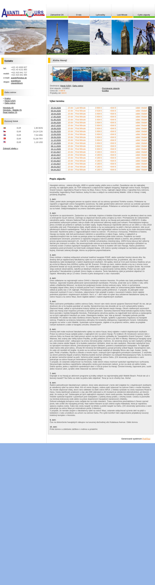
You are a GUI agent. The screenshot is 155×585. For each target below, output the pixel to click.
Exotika (105, 90)
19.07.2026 (56, 125)
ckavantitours (17, 83)
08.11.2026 (56, 146)
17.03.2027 (56, 164)
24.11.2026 (56, 149)
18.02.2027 (56, 155)
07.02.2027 (56, 152)
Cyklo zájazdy (144, 15)
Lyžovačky (100, 15)
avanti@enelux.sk (19, 78)
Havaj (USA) (65, 86)
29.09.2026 (56, 137)
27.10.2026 (56, 143)
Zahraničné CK (57, 15)
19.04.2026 (56, 114)
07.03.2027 (56, 161)
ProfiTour (146, 439)
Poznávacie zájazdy (111, 88)
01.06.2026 (56, 119)
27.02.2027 (56, 158)
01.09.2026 (56, 131)
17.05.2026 (56, 117)
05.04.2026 (56, 111)
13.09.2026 (56, 134)
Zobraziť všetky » (10, 148)
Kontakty (8, 61)
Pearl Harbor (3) (10, 112)
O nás (78, 15)
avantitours (16, 81)
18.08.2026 (56, 128)
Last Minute (122, 15)
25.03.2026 (56, 108)
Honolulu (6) (8, 108)
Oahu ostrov (77, 86)
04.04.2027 (56, 169)
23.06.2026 (56, 122)
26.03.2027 (56, 167)
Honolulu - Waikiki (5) (12, 110)
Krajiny (8, 98)
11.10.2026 (56, 140)
